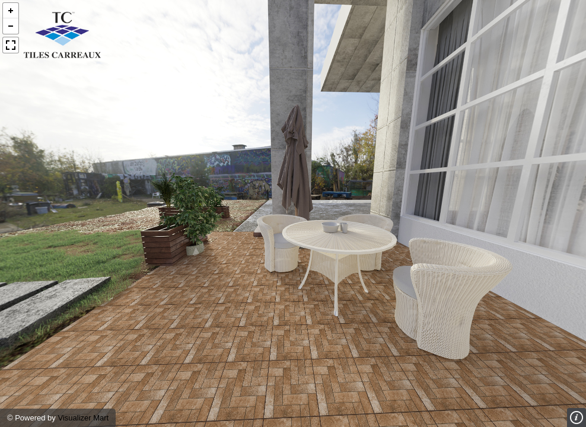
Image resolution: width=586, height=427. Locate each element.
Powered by (36, 417)
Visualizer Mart (83, 417)
